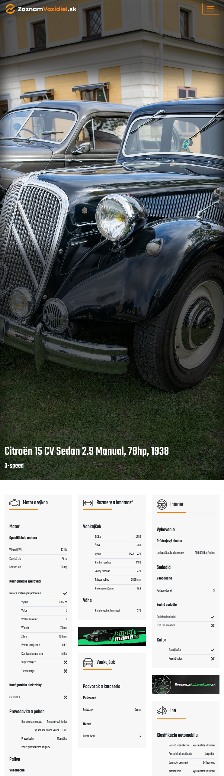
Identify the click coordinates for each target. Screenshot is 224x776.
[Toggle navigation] (210, 9)
